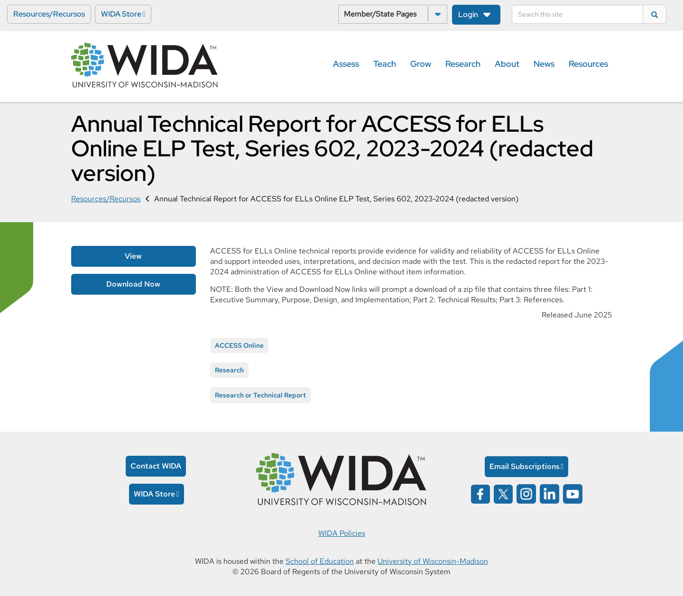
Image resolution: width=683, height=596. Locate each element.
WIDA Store (121, 14)
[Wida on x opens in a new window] (503, 493)
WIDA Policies (341, 533)
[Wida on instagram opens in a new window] (526, 493)
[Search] (577, 14)
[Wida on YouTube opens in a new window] (572, 493)
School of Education (320, 561)
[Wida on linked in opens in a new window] (549, 493)
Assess (346, 63)
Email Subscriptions (524, 466)
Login (468, 14)
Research (462, 63)
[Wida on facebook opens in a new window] (480, 493)
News (544, 63)
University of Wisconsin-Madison (433, 561)
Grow (420, 63)
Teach (384, 63)
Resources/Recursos (49, 14)
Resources (588, 63)
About (507, 63)
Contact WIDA (155, 466)
